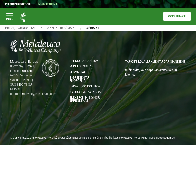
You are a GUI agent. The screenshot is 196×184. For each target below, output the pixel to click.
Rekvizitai (77, 72)
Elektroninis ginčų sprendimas (84, 99)
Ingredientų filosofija (79, 79)
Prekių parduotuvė (18, 4)
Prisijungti (177, 16)
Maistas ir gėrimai (61, 28)
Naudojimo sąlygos (85, 92)
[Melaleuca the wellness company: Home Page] (23, 16)
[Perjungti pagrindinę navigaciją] (9, 16)
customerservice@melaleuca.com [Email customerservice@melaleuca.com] (33, 94)
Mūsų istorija (47, 4)
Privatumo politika (84, 86)
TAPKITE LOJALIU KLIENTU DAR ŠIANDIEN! (155, 61)
